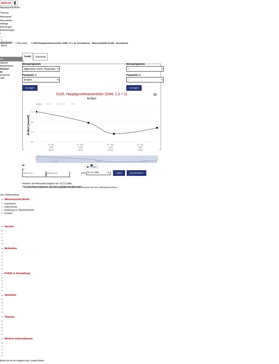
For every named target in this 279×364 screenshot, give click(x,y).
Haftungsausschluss (108, 187)
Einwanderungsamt (14, 268)
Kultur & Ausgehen (14, 343)
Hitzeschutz (10, 312)
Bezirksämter (11, 259)
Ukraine (8, 309)
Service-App (10, 230)
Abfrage (4, 23)
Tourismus (9, 346)
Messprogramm (31, 63)
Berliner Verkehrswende (16, 324)
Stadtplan (9, 355)
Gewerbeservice (12, 243)
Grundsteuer (10, 334)
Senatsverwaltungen (14, 256)
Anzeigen (30, 88)
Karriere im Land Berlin (16, 280)
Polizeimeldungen (13, 302)
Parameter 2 (133, 75)
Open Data (10, 287)
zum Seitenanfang (9, 194)
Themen (4, 12)
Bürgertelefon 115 (13, 237)
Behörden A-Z (11, 252)
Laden (119, 173)
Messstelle (22, 43)
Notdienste (9, 240)
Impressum (10, 203)
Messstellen (6, 20)
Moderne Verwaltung (15, 327)
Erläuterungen (7, 30)
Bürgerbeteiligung (13, 284)
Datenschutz (10, 206)
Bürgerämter (10, 262)
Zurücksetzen (136, 173)
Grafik (27, 56)
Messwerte (5, 16)
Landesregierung (13, 277)
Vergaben (9, 290)
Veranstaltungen (12, 305)
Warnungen (6, 26)
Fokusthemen (11, 321)
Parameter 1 (29, 75)
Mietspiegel (10, 330)
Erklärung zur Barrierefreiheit (19, 210)
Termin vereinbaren (14, 234)
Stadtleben (9, 352)
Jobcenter (9, 265)
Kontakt (8, 213)
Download (40, 56)
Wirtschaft (9, 349)
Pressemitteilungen (14, 299)
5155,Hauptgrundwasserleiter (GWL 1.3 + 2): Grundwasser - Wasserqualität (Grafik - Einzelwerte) (80, 43)
